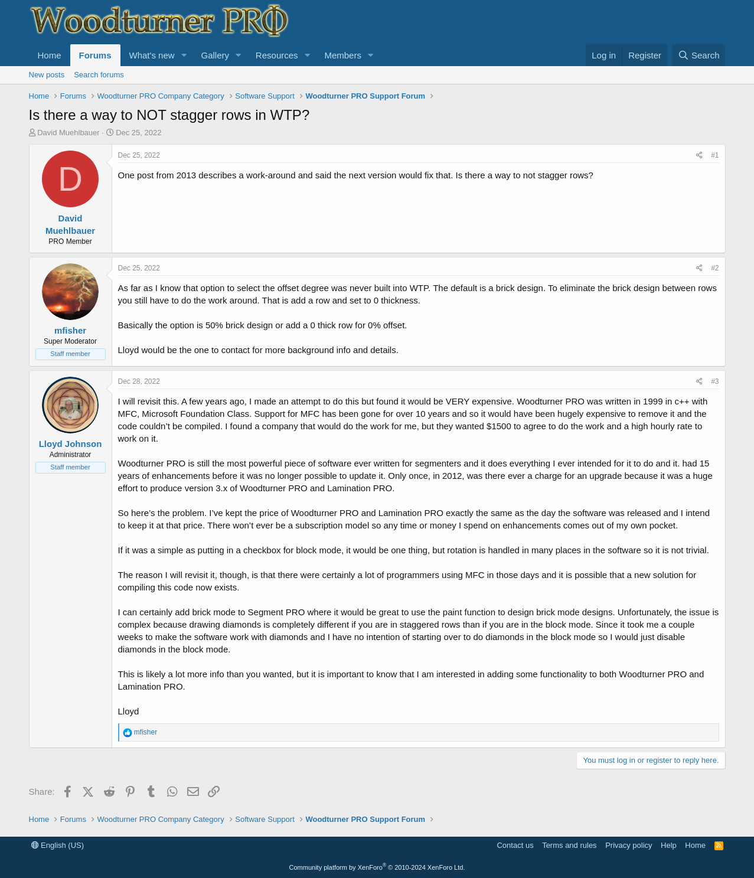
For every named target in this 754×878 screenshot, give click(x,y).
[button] (183, 55)
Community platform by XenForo (377, 867)
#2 (715, 268)
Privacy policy (628, 845)
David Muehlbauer (68, 132)
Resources (277, 55)
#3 (715, 381)
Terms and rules (569, 845)
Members (342, 55)
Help (669, 845)
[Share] (699, 155)
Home (49, 55)
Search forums (99, 74)
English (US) (57, 845)
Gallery (215, 55)
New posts (47, 74)
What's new (152, 55)
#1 (715, 155)
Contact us (515, 845)
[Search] (699, 55)
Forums (95, 55)
